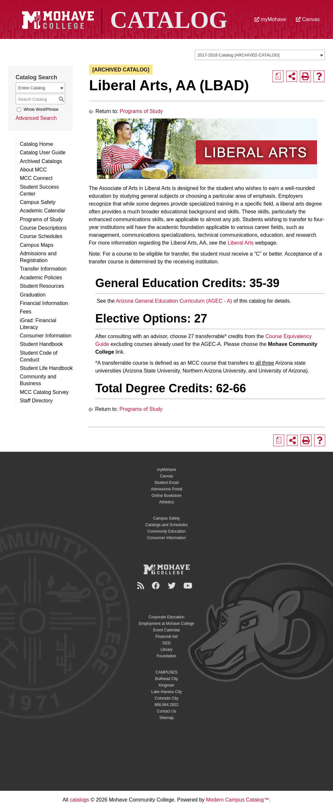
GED (166, 643)
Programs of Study (41, 219)
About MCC (33, 169)
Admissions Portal (166, 489)
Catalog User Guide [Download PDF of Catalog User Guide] (43, 152)
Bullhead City (166, 678)
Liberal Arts (241, 243)
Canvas (308, 19)
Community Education (166, 531)
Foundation (166, 656)
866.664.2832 (166, 704)
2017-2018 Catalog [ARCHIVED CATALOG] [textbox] (238, 55)
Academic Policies (41, 277)
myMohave (270, 19)
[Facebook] (157, 585)
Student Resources (42, 286)
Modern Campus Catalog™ (237, 800)
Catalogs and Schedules (166, 525)
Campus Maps (36, 245)
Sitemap (166, 717)
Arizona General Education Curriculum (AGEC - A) (174, 301)
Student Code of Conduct (39, 356)
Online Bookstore (166, 495)
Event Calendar (166, 630)
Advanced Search (36, 118)
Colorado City (167, 698)
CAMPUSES (166, 672)
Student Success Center (39, 190)
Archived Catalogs (41, 161)
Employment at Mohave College (166, 623)
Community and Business (38, 380)
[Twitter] (173, 585)
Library (167, 649)
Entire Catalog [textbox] (31, 87)
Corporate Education (166, 617)
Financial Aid (166, 636)
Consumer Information (45, 335)
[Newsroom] (141, 585)
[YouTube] (188, 585)
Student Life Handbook (46, 368)
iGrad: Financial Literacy (38, 324)
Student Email (166, 482)
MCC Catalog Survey (44, 392)
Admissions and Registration (38, 257)
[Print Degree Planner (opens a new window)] (278, 76)
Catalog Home (36, 144)
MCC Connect (36, 178)
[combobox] (260, 55)
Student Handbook (41, 344)
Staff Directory (36, 400)
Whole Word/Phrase (40, 109)
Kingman (166, 685)
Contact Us (166, 711)
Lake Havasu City (166, 691)
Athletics (166, 502)
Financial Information (44, 303)
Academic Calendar (42, 210)
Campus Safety (37, 202)
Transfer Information (43, 269)
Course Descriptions (43, 228)
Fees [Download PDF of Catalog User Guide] (26, 311)
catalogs (79, 800)
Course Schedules (41, 236)
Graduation (33, 294)
